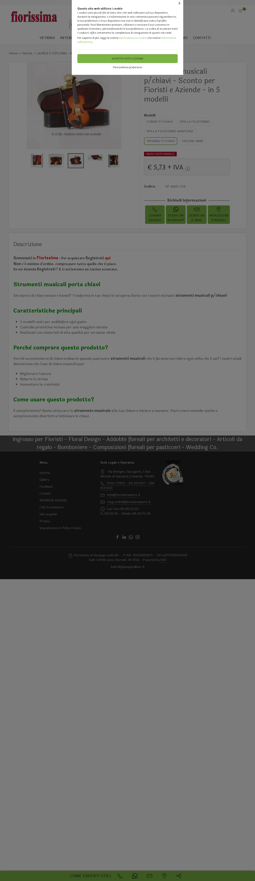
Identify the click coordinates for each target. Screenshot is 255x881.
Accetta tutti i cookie (127, 59)
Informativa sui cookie (133, 38)
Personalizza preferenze (127, 67)
